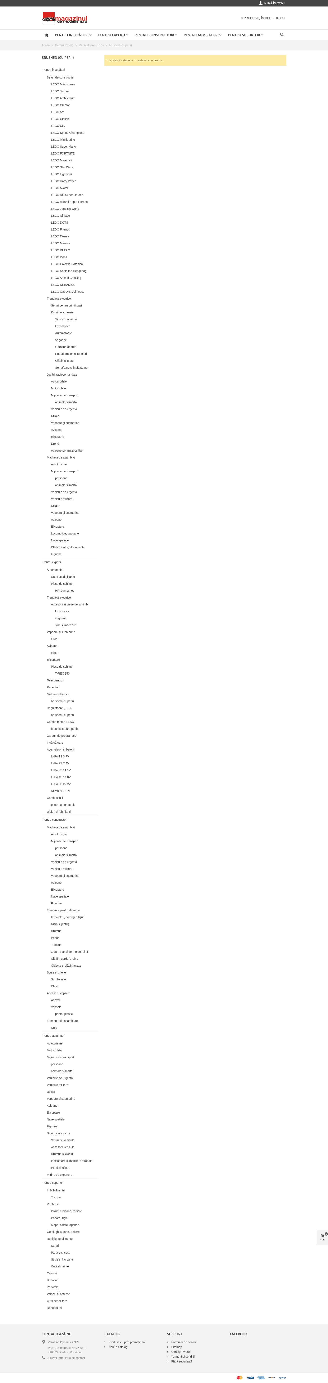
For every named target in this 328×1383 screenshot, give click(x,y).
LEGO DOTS (59, 222)
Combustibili (55, 798)
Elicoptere (57, 436)
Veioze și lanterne (58, 1294)
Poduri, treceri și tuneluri (71, 353)
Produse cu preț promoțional (127, 1342)
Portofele (53, 1287)
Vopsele (56, 1007)
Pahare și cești (60, 1252)
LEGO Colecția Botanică (67, 264)
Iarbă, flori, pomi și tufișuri (68, 917)
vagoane (61, 618)
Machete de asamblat (61, 457)
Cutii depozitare (57, 1301)
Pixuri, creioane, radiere (66, 1211)
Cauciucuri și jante (63, 576)
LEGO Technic (60, 91)
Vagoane (61, 340)
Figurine (56, 554)
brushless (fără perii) (64, 728)
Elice (54, 639)
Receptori (53, 687)
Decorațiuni (54, 1308)
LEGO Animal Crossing (66, 277)
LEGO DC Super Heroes (67, 195)
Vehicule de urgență (64, 409)
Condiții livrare (180, 1351)
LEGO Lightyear (61, 174)
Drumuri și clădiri (62, 1154)
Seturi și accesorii (58, 1133)
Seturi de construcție (60, 77)
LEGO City (58, 125)
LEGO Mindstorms (63, 84)
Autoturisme (59, 464)
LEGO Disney (60, 236)
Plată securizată (181, 1361)
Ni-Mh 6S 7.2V (60, 791)
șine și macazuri (65, 625)
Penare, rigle (59, 1218)
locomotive (62, 611)
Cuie (54, 1027)
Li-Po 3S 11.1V (61, 770)
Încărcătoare (55, 742)
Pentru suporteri (244, 35)
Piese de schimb (62, 583)
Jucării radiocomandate (62, 374)
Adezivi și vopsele (58, 993)
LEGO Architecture (63, 98)
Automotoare (63, 333)
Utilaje (55, 416)
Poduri (55, 938)
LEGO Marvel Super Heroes (69, 201)
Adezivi (55, 1000)
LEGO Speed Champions (67, 132)
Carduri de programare (62, 735)
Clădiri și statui (64, 360)
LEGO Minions (60, 243)
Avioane (56, 429)
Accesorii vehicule (62, 1147)
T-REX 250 (62, 673)
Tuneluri (56, 944)
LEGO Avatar (59, 188)
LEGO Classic (60, 119)
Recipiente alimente (60, 1238)
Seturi (55, 1245)
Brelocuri (52, 1280)
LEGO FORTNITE (63, 153)
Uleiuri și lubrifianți (59, 811)
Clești (54, 986)
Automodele (59, 381)
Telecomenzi (55, 680)
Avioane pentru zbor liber (67, 450)
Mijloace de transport (64, 395)
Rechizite (53, 1204)
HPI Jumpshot (64, 590)
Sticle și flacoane (62, 1259)
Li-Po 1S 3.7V (60, 756)
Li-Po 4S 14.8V (61, 777)
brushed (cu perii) (62, 701)
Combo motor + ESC (60, 722)
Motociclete (58, 388)
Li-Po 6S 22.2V (61, 784)
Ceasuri (52, 1273)
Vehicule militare (61, 499)
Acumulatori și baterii (60, 749)
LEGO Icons (59, 257)
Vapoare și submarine (65, 423)
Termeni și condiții (183, 1356)
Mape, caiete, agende (65, 1225)
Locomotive (62, 326)
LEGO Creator (60, 105)
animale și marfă (66, 402)
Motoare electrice (58, 694)
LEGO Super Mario (63, 146)
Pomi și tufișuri (60, 1167)
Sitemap (176, 1347)
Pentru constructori (154, 35)
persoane (61, 478)
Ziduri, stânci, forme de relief (69, 951)
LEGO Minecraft (61, 160)
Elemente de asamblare (62, 1020)
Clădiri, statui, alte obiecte (68, 547)
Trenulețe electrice (59, 298)
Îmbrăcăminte (56, 1190)
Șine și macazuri (66, 319)
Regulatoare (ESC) (59, 708)
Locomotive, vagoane (65, 533)
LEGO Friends (60, 229)
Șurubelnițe (58, 979)
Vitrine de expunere (59, 1174)
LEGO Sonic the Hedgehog (69, 271)
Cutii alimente (60, 1266)
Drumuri (56, 931)
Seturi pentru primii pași (66, 305)
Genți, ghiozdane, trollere (63, 1232)
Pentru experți (111, 35)
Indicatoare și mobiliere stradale (71, 1161)
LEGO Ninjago (60, 215)
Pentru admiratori (201, 35)
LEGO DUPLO (60, 250)
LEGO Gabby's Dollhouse (68, 291)
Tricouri (56, 1197)
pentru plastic (64, 1014)
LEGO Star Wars (62, 167)
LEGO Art (57, 112)
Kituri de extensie (62, 312)
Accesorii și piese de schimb (69, 604)
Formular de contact (184, 1342)
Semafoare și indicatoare (71, 367)
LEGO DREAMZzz (63, 284)
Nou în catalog (118, 1347)
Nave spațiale (60, 540)
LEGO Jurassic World (65, 208)
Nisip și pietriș (60, 924)
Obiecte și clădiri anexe (66, 965)
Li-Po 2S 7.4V (60, 763)
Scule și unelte (56, 972)
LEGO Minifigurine (63, 139)
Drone (55, 443)
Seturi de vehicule (62, 1140)
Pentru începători (71, 35)
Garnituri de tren (65, 347)
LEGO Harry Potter (63, 181)
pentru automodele (63, 804)
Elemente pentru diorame (63, 910)
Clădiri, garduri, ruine (64, 958)
